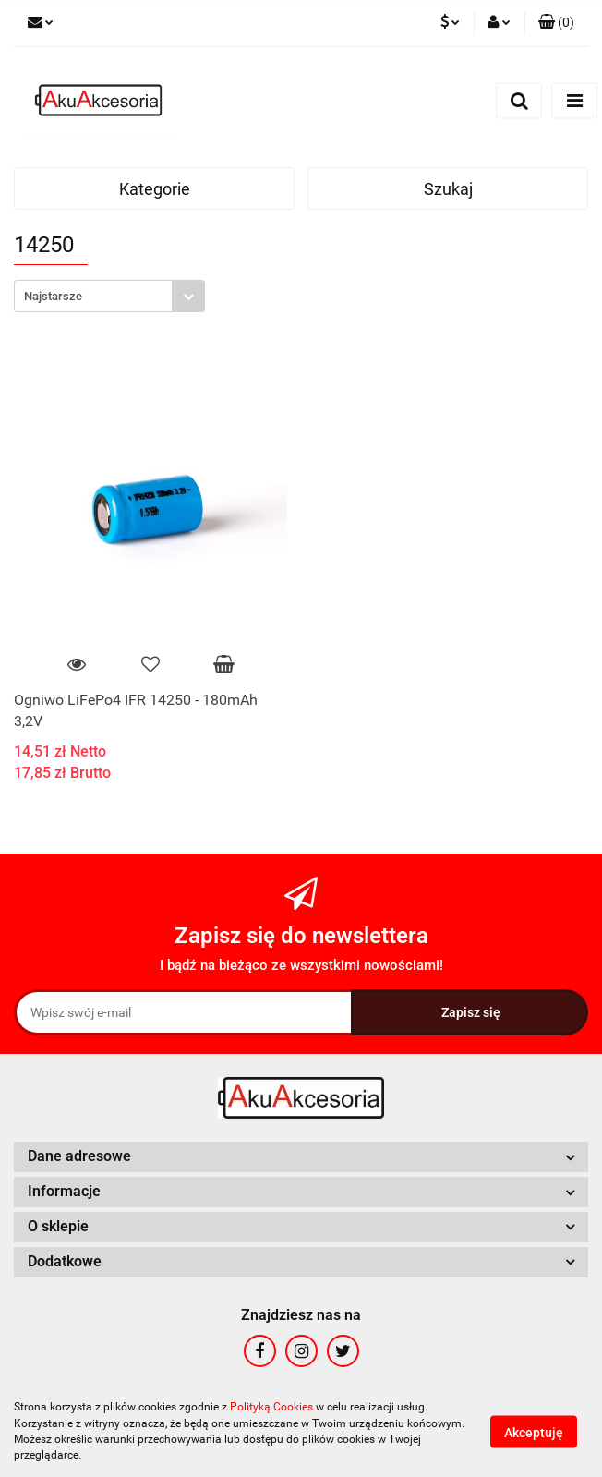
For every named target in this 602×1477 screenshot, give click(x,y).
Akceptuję (533, 1431)
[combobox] (109, 296)
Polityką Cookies (271, 1406)
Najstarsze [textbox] (53, 296)
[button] (556, 23)
